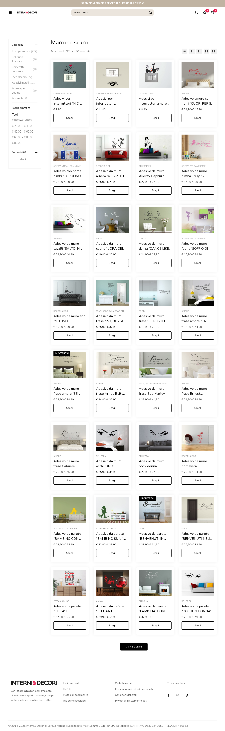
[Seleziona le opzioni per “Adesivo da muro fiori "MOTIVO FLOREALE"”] (69, 335)
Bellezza (101, 456)
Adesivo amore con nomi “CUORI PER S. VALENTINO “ (197, 103)
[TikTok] (187, 695)
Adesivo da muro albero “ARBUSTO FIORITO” (110, 176)
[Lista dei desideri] (204, 17)
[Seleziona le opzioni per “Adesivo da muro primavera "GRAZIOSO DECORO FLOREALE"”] (198, 480)
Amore (185, 93)
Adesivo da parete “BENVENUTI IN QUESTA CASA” (153, 538)
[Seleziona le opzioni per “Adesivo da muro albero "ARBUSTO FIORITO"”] (112, 190)
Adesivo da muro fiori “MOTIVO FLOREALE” (69, 321)
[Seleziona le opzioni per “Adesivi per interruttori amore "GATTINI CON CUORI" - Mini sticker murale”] (155, 118)
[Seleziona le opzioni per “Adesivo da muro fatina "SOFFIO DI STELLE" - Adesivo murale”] (198, 263)
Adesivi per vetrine (24, 90)
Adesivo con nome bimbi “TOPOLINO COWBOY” (67, 176)
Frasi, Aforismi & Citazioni (110, 311)
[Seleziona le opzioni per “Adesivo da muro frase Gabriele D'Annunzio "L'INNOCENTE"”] (69, 480)
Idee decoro (22, 77)
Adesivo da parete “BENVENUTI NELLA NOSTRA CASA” (198, 538)
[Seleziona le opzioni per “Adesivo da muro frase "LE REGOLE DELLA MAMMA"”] (155, 335)
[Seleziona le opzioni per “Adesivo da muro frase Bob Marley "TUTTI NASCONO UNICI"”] (155, 408)
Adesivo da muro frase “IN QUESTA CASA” (109, 321)
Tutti (15, 115)
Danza (142, 238)
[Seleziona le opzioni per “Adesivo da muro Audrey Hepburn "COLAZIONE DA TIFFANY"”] (155, 190)
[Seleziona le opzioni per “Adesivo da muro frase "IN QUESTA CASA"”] (112, 335)
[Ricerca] (159, 17)
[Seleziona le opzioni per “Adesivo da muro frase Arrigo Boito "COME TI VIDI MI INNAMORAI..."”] (112, 408)
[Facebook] (168, 695)
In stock (21, 159)
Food (99, 238)
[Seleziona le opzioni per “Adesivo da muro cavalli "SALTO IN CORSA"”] (69, 263)
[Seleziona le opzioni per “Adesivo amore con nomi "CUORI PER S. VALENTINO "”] (198, 118)
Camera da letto (62, 93)
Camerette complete (24, 69)
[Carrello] (212, 17)
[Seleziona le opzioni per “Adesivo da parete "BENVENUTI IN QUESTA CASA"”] (155, 553)
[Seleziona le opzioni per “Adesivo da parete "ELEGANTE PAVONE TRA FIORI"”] (112, 625)
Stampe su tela (24, 51)
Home (142, 528)
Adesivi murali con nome (67, 166)
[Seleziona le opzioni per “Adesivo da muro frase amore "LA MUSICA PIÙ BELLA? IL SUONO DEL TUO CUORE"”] (198, 335)
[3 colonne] (199, 51)
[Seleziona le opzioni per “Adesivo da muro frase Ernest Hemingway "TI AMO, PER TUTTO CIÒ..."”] (198, 408)
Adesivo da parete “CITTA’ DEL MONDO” (67, 611)
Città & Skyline (61, 601)
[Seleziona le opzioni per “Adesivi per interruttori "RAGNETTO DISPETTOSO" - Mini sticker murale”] (112, 118)
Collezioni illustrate (24, 59)
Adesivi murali (24, 83)
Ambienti (21, 98)
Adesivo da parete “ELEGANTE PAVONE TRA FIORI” (112, 611)
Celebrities (145, 166)
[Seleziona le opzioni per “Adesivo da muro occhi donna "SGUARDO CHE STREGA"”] (155, 480)
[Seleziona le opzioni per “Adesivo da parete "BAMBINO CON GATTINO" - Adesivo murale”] (69, 553)
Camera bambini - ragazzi (110, 93)
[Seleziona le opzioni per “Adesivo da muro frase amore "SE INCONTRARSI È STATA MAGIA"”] (69, 408)
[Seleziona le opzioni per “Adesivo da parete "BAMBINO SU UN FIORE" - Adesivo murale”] (112, 553)
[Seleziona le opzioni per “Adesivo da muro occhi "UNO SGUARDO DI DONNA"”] (112, 480)
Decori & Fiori (103, 166)
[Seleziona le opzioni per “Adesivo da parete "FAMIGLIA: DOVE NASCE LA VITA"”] (155, 625)
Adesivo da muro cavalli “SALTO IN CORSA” (66, 248)
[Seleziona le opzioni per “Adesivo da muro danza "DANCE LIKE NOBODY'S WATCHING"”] (155, 263)
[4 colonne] (206, 51)
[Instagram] (177, 695)
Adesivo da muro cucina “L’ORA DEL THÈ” (110, 248)
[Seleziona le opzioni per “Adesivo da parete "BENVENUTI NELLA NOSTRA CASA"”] (198, 553)
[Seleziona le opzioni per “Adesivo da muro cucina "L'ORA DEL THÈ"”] (112, 263)
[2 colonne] (192, 51)
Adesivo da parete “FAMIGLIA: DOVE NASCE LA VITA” (153, 611)
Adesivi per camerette (194, 166)
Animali (57, 238)
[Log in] (196, 17)
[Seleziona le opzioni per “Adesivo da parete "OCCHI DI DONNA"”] (198, 625)
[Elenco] (184, 51)
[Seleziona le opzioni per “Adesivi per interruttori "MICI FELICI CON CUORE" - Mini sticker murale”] (69, 118)
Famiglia (143, 601)
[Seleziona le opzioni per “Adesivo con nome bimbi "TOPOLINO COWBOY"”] (69, 190)
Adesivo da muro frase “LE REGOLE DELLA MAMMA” (152, 321)
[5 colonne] (214, 51)
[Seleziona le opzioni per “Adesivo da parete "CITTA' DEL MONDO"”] (69, 625)
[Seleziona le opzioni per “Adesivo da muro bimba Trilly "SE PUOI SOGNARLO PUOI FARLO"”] (198, 190)
